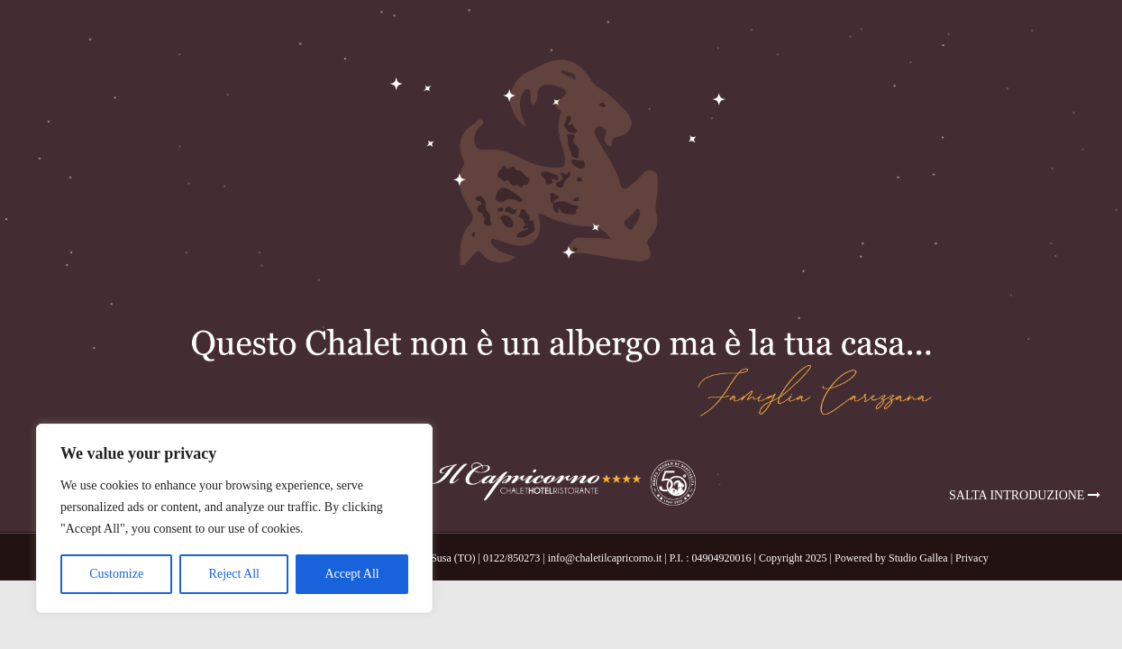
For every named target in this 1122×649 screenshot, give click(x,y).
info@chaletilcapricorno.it (605, 558)
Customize (116, 573)
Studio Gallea (918, 558)
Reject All (234, 573)
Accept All (351, 573)
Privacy (972, 558)
